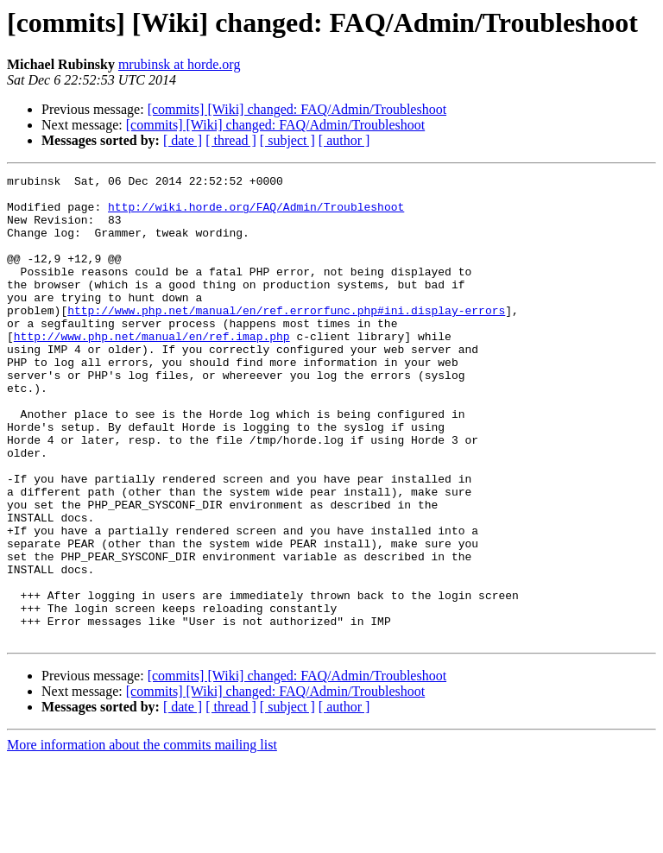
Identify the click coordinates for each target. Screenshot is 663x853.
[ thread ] (230, 140)
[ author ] (344, 140)
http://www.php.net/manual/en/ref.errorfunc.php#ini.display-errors (286, 338)
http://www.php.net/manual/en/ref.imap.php (152, 369)
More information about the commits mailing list (142, 838)
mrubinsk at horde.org (179, 64)
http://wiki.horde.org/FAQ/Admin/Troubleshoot (256, 214)
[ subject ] (287, 140)
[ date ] (182, 140)
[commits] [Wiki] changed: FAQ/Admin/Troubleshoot (297, 109)
